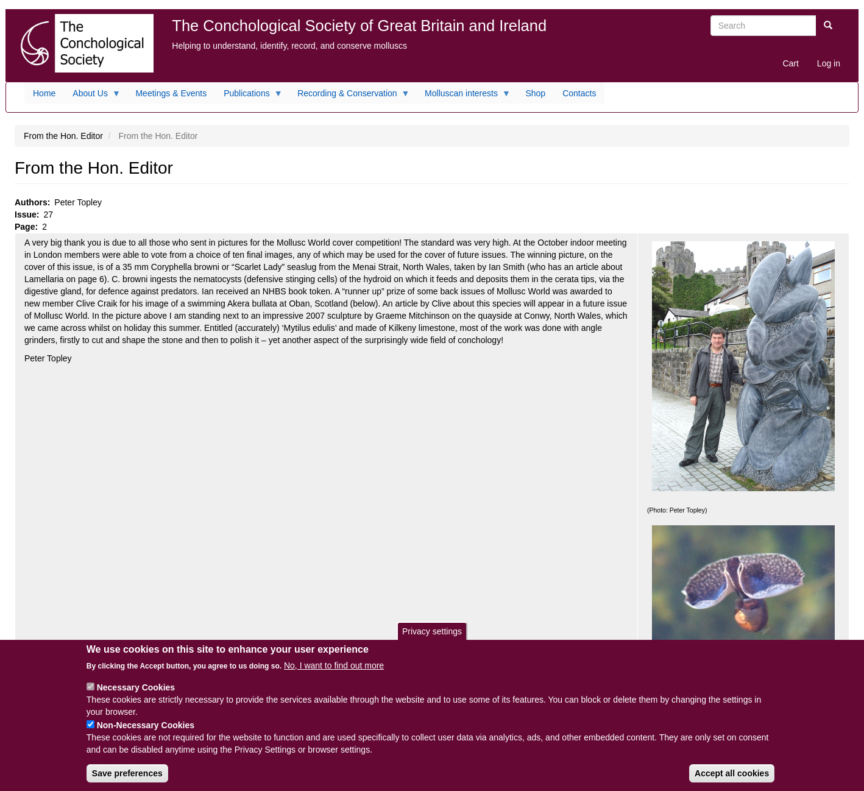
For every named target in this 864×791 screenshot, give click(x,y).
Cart (790, 63)
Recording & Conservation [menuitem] (349, 96)
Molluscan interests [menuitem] (463, 96)
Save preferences (127, 778)
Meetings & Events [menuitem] (171, 93)
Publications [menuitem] (249, 96)
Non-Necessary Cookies (145, 730)
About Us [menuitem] (92, 96)
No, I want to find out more (334, 670)
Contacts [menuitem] (579, 93)
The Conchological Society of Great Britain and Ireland (359, 25)
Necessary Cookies (136, 692)
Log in (828, 63)
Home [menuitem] (44, 93)
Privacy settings (432, 635)
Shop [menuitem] (535, 93)
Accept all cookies (732, 778)
